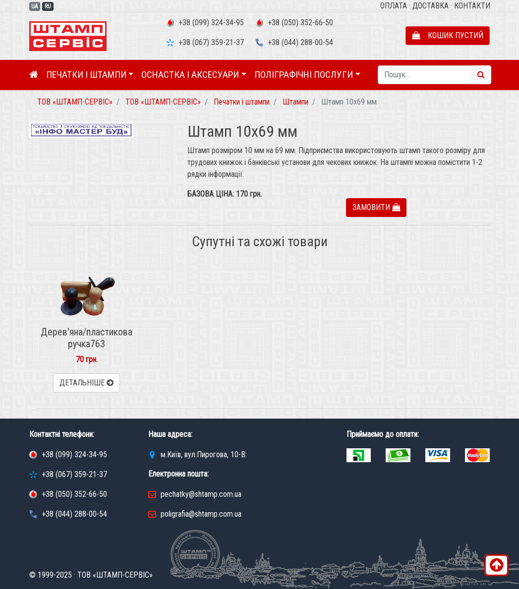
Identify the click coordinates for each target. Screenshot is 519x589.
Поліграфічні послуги (303, 74)
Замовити (376, 207)
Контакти (472, 5)
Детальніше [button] (86, 382)
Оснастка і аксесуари (190, 74)
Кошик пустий (447, 35)
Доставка (430, 5)
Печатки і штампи (86, 74)
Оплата (393, 5)
